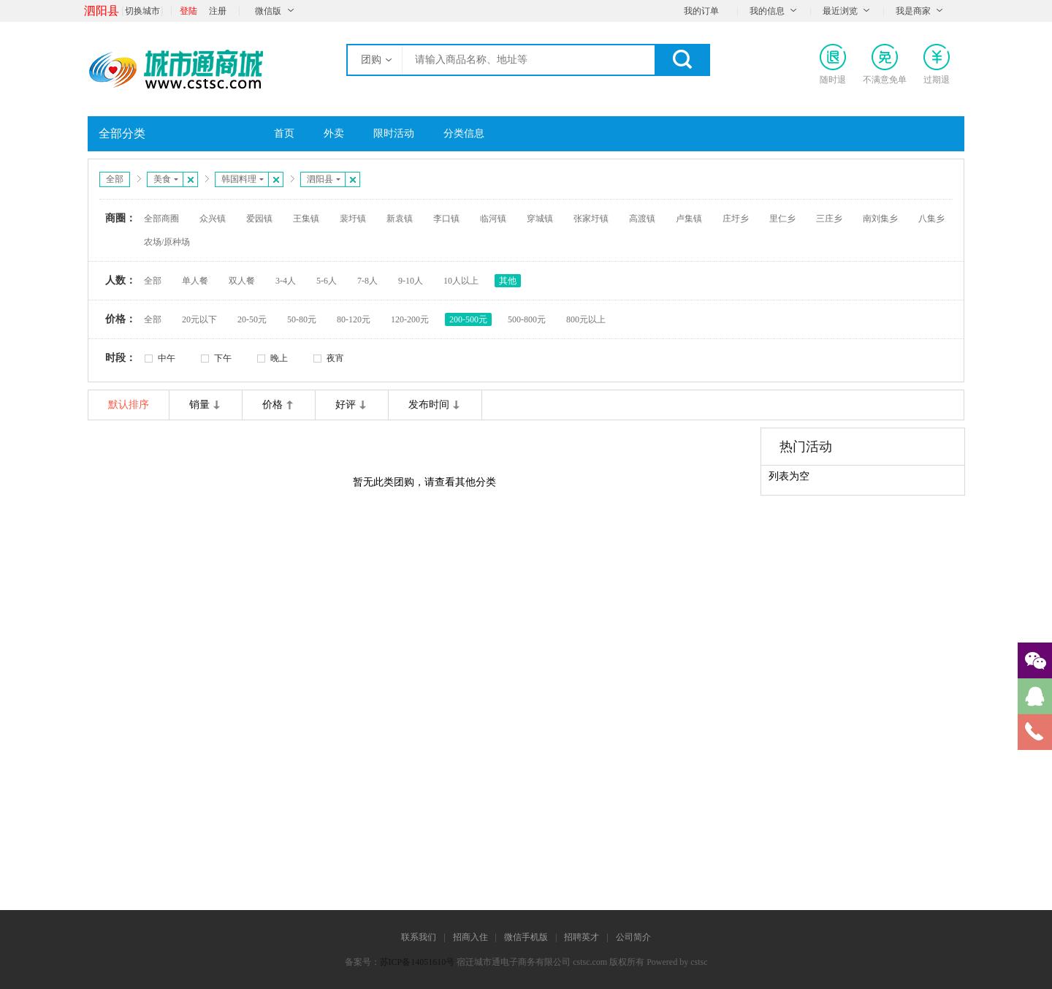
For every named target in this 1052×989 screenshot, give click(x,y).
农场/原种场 (167, 242)
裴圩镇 (353, 218)
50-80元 (301, 319)
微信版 (268, 11)
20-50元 (252, 319)
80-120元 (353, 319)
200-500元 (468, 319)
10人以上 (461, 281)
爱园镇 (259, 218)
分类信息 (463, 133)
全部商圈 (161, 218)
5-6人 (326, 281)
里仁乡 (782, 218)
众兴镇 (212, 218)
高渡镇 (642, 218)
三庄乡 (829, 218)
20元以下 (199, 319)
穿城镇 (540, 218)
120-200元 (410, 319)
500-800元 (527, 319)
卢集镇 (689, 218)
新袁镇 (399, 218)
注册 (217, 11)
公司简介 (633, 937)
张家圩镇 (591, 218)
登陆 (188, 11)
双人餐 (242, 281)
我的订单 (701, 11)
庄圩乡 (736, 218)
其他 (508, 281)
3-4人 (285, 281)
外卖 (334, 133)
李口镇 (446, 218)
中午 (166, 358)
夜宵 (335, 358)
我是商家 (913, 11)
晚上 (279, 358)
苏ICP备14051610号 (417, 962)
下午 (223, 358)
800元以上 (586, 319)
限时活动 (393, 133)
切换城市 (142, 11)
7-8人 (367, 281)
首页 (284, 133)
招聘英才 (581, 937)
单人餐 (195, 281)
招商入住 (470, 937)
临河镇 (493, 218)
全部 (114, 179)
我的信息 (767, 11)
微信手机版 (526, 937)
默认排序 (128, 404)
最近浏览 (840, 11)
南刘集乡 (880, 218)
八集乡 (931, 218)
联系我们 (418, 937)
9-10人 (410, 281)
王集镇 (306, 218)
